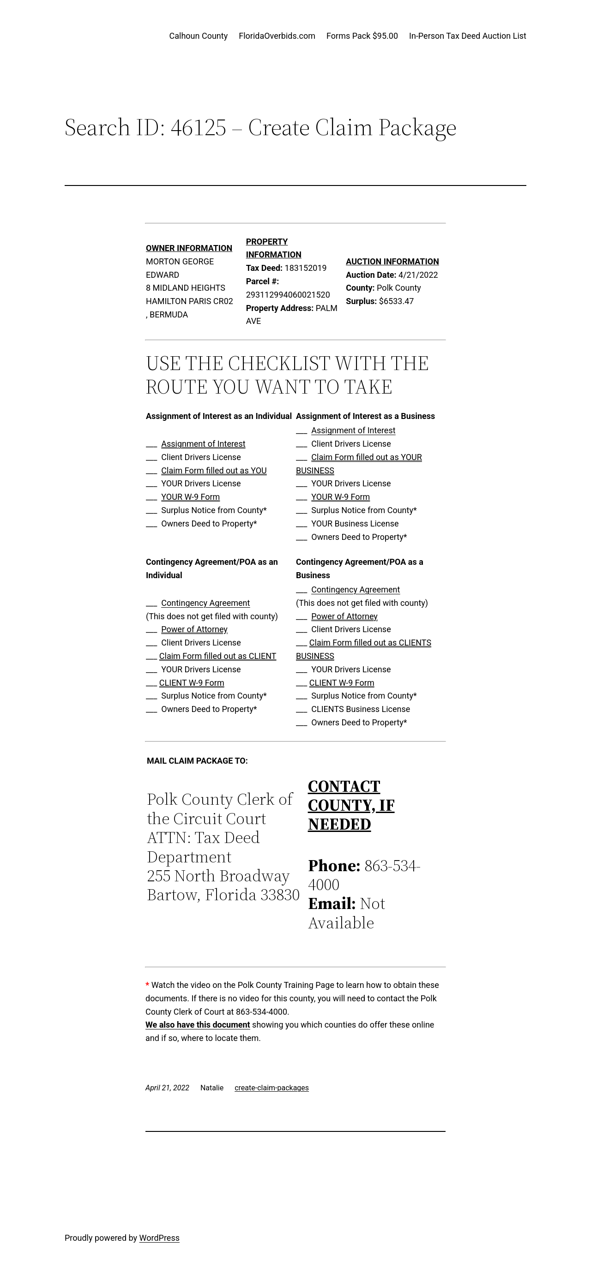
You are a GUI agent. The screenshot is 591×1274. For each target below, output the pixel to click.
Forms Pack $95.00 (362, 36)
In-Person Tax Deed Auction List (467, 36)
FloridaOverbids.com (277, 36)
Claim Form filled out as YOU (213, 470)
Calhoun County (198, 36)
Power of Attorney (194, 629)
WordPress (159, 1238)
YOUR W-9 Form (190, 497)
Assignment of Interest (203, 444)
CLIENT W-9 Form (191, 683)
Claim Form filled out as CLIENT (218, 656)
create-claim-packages (272, 1087)
